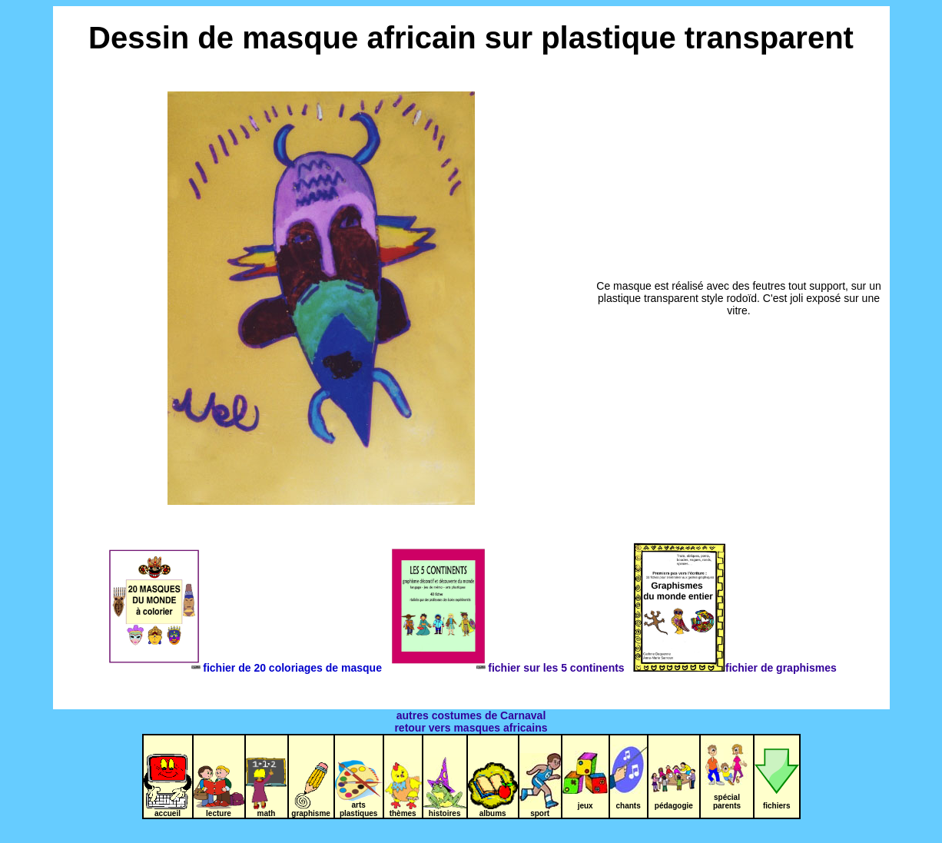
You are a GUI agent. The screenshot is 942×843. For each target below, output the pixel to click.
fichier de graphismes (734, 668)
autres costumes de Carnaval (471, 715)
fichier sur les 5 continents (510, 668)
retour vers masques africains (470, 728)
